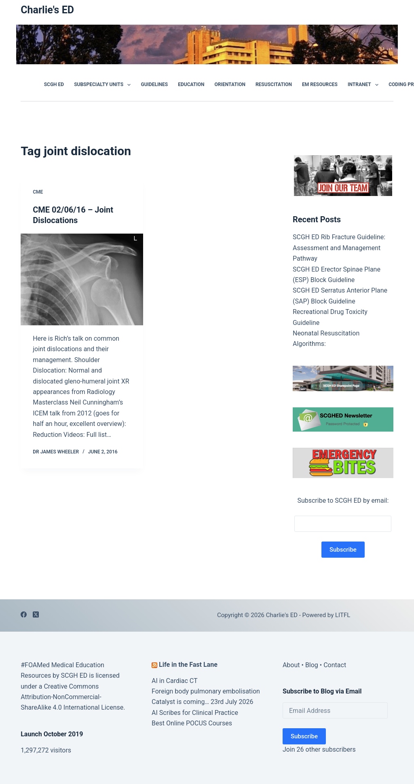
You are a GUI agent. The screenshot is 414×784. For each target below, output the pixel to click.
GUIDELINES (154, 84)
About (291, 665)
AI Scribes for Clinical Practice (195, 713)
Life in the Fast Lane (188, 664)
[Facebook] (24, 614)
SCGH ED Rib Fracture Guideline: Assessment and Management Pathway (339, 247)
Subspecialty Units (104, 85)
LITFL (342, 615)
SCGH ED (54, 84)
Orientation (230, 84)
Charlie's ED (47, 10)
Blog (311, 665)
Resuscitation (274, 84)
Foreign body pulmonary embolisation (206, 691)
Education (191, 84)
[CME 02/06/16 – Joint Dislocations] (82, 279)
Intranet (365, 85)
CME (38, 192)
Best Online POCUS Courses (192, 723)
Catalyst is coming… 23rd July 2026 (202, 702)
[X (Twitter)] (36, 614)
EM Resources (320, 84)
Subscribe (304, 736)
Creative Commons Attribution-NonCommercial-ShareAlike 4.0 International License (72, 697)
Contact (334, 665)
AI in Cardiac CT (175, 681)
